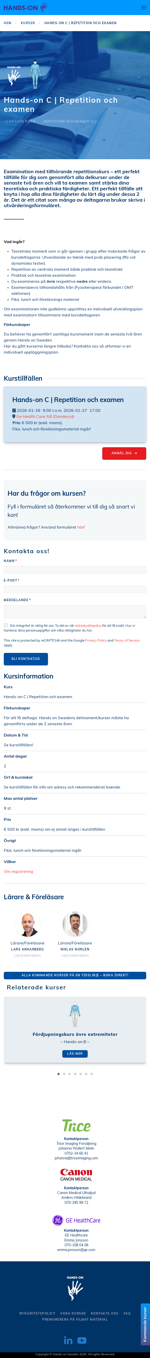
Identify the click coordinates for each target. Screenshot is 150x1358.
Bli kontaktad (24, 659)
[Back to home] (26, 7)
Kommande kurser (145, 1324)
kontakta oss (105, 1313)
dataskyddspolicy (87, 626)
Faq (127, 1313)
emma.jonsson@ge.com (76, 1249)
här (79, 528)
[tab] (58, 1074)
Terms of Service (125, 640)
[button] (143, 7)
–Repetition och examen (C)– (70, 121)
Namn (9, 561)
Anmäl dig (123, 453)
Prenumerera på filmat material (75, 1319)
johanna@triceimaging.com (76, 1158)
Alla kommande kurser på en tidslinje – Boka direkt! (73, 975)
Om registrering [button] (17, 872)
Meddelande (16, 600)
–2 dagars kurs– (20, 121)
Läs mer (75, 1053)
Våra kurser (73, 1313)
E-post (10, 580)
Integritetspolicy (37, 1313)
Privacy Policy (94, 640)
